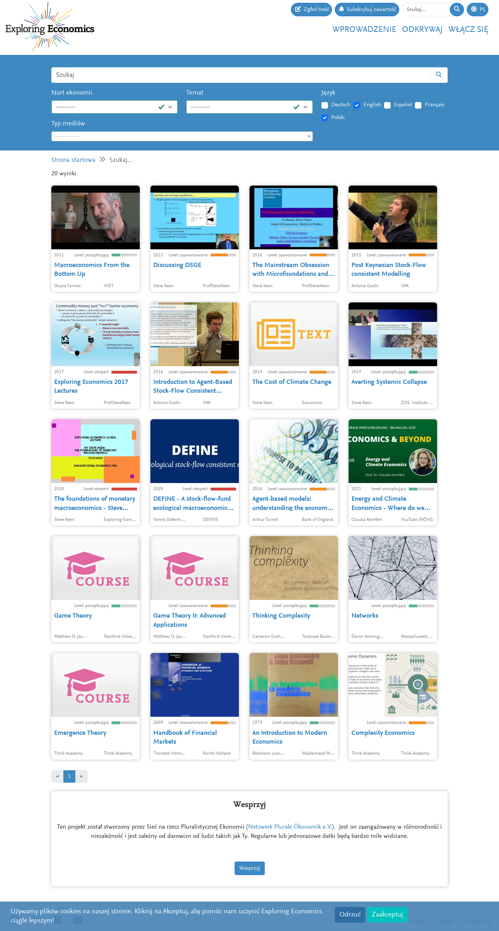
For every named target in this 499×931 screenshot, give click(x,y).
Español (403, 105)
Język (328, 93)
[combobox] (182, 136)
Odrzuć (350, 914)
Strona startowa (73, 160)
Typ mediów (68, 123)
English (372, 105)
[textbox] (182, 137)
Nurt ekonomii (71, 93)
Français (434, 105)
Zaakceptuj (387, 914)
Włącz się (468, 29)
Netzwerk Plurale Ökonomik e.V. (290, 827)
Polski (338, 117)
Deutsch (340, 105)
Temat (194, 93)
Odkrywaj (422, 29)
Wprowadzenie (364, 29)
